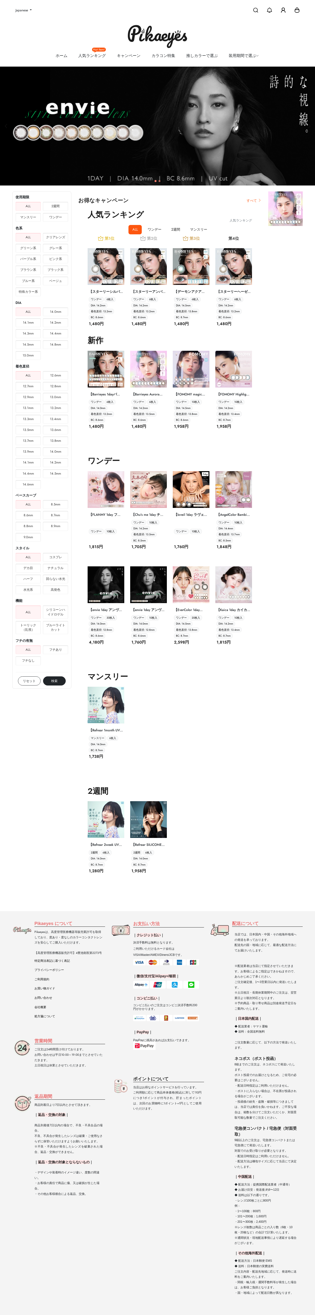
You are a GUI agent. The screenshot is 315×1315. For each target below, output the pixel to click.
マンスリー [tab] (198, 229)
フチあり (55, 649)
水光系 (28, 589)
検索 (54, 681)
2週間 (55, 206)
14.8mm (55, 344)
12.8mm (55, 386)
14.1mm (28, 322)
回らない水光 (55, 578)
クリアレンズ (55, 237)
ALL (28, 206)
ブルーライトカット (55, 627)
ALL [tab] (135, 229)
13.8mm (55, 440)
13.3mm (28, 419)
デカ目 (28, 568)
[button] (297, 10)
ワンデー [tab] (154, 229)
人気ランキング (92, 53)
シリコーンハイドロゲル (55, 611)
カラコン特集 (163, 55)
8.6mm (28, 515)
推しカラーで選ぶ (202, 55)
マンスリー (28, 217)
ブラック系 (55, 269)
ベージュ (55, 280)
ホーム (61, 55)
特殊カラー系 (28, 291)
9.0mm (28, 537)
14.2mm (55, 322)
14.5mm (28, 344)
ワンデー (55, 217)
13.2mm (55, 408)
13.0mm (55, 397)
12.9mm (28, 397)
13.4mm (55, 419)
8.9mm (55, 526)
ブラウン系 (28, 269)
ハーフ (28, 578)
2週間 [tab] (175, 229)
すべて (254, 200)
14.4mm (55, 333)
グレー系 (55, 248)
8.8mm (28, 526)
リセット (29, 681)
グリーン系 (28, 248)
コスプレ (55, 557)
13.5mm (28, 429)
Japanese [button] (22, 10)
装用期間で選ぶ (244, 55)
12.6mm (55, 375)
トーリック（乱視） (28, 627)
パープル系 (28, 259)
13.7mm (28, 440)
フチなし (28, 660)
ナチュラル (55, 568)
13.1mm (28, 408)
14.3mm (28, 333)
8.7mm (55, 515)
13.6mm (55, 429)
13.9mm (28, 451)
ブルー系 (28, 280)
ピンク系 (55, 259)
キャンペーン (129, 55)
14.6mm (28, 484)
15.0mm (28, 355)
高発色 (55, 589)
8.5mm (55, 504)
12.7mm (28, 386)
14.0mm (55, 311)
